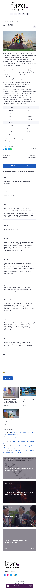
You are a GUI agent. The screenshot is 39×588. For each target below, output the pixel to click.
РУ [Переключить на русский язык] (11, 14)
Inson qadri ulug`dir (10, 516)
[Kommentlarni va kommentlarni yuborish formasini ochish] (19, 166)
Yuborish (7, 378)
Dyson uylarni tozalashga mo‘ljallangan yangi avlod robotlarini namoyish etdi (10, 401)
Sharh (4, 361)
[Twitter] (11, 575)
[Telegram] (16, 575)
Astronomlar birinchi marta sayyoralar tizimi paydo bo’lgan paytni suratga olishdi (18, 493)
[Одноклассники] (14, 575)
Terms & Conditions (9, 571)
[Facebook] (5, 575)
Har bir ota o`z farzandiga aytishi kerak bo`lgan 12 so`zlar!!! (17, 541)
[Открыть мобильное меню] (27, 14)
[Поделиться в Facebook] (3, 149)
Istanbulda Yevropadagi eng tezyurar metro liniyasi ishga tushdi (28, 399)
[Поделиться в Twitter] (9, 149)
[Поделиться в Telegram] (6, 149)
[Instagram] (8, 575)
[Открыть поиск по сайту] (23, 14)
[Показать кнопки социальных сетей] (15, 14)
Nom (4, 354)
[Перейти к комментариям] (36, 581)
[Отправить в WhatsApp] (11, 149)
